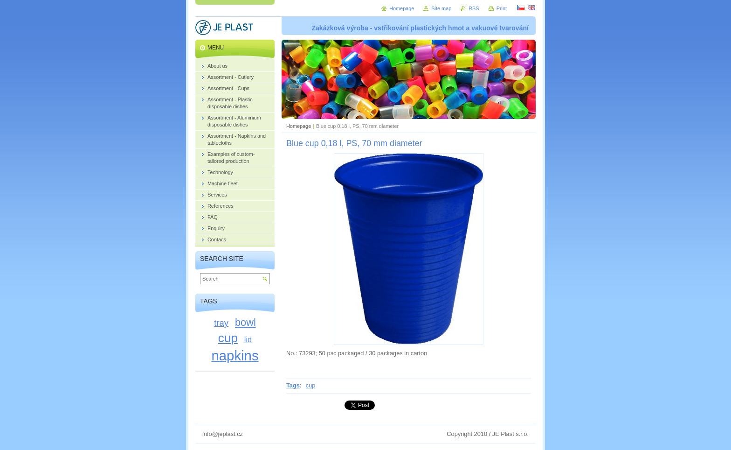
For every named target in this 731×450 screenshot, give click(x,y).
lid (248, 339)
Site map (441, 8)
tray (221, 323)
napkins (234, 355)
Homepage (298, 126)
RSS (474, 8)
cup (311, 385)
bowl (245, 322)
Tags (293, 385)
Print (502, 8)
